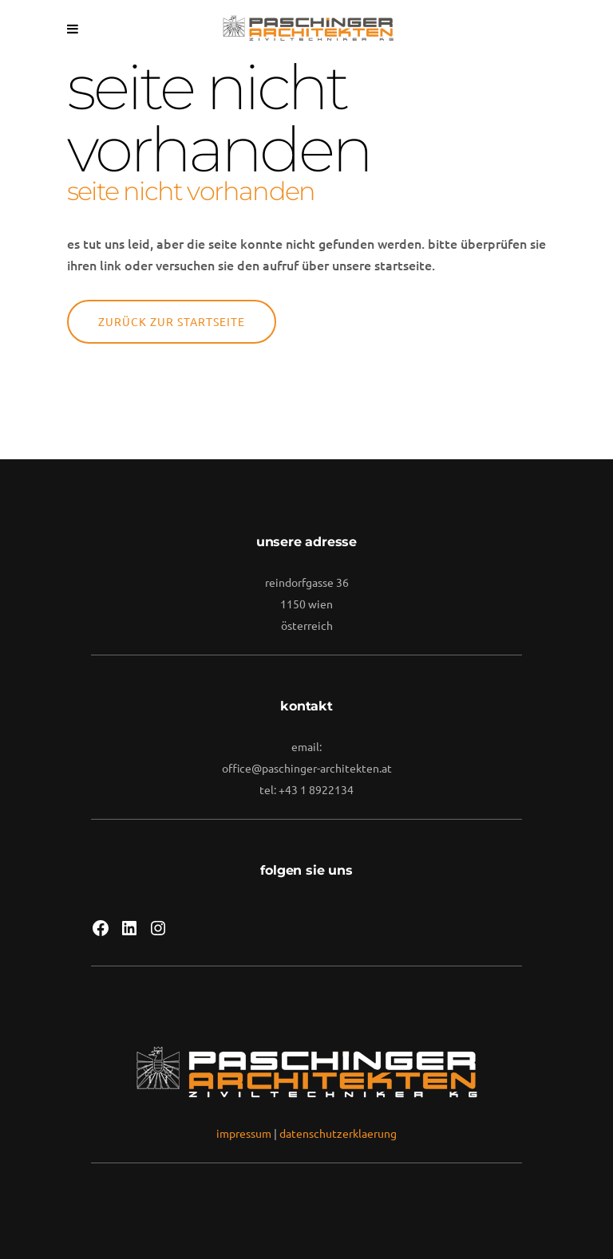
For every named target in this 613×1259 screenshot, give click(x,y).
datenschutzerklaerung (338, 1133)
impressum (243, 1133)
